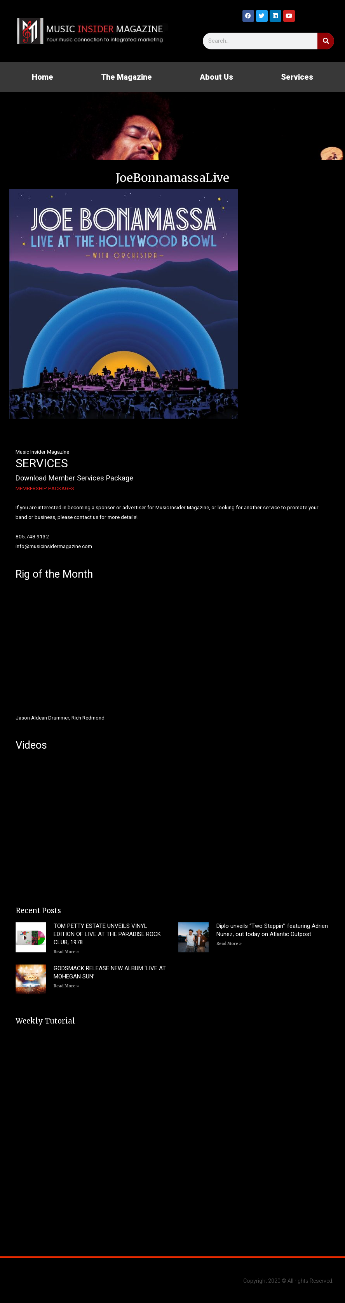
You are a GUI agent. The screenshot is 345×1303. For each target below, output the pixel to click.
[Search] (325, 41)
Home (42, 77)
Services (297, 77)
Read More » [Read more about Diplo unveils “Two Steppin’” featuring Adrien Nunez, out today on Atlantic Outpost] (229, 943)
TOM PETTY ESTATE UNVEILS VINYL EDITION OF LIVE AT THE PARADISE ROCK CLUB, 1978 (107, 934)
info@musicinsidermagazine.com (54, 546)
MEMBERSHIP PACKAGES (45, 488)
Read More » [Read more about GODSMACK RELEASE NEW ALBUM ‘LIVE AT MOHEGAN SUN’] (66, 986)
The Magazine (126, 77)
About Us (216, 77)
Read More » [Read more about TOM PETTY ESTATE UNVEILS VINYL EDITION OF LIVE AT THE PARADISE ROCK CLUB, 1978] (66, 951)
